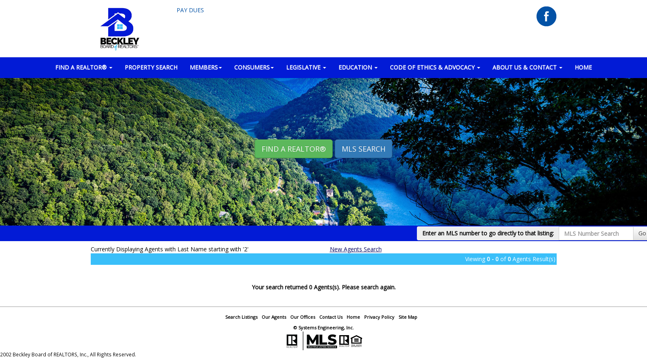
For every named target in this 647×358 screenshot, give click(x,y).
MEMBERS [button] (206, 67)
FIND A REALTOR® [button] (83, 67)
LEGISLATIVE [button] (306, 67)
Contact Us (331, 317)
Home (353, 317)
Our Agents (274, 317)
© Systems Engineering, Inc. (323, 327)
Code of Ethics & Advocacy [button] (435, 67)
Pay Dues (190, 10)
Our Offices (302, 317)
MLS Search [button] (363, 149)
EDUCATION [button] (358, 67)
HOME (583, 67)
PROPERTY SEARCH (151, 67)
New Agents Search (356, 249)
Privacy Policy (379, 317)
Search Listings (241, 317)
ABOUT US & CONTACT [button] (527, 67)
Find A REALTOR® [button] (294, 149)
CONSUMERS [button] (254, 67)
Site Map (407, 317)
